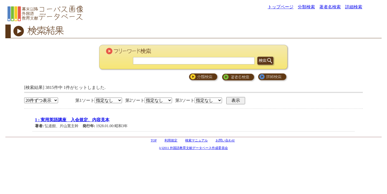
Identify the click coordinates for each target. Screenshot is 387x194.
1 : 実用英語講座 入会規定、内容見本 (72, 119)
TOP (154, 140)
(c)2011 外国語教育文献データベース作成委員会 (193, 148)
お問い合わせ (225, 140)
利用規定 (170, 140)
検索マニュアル (196, 140)
